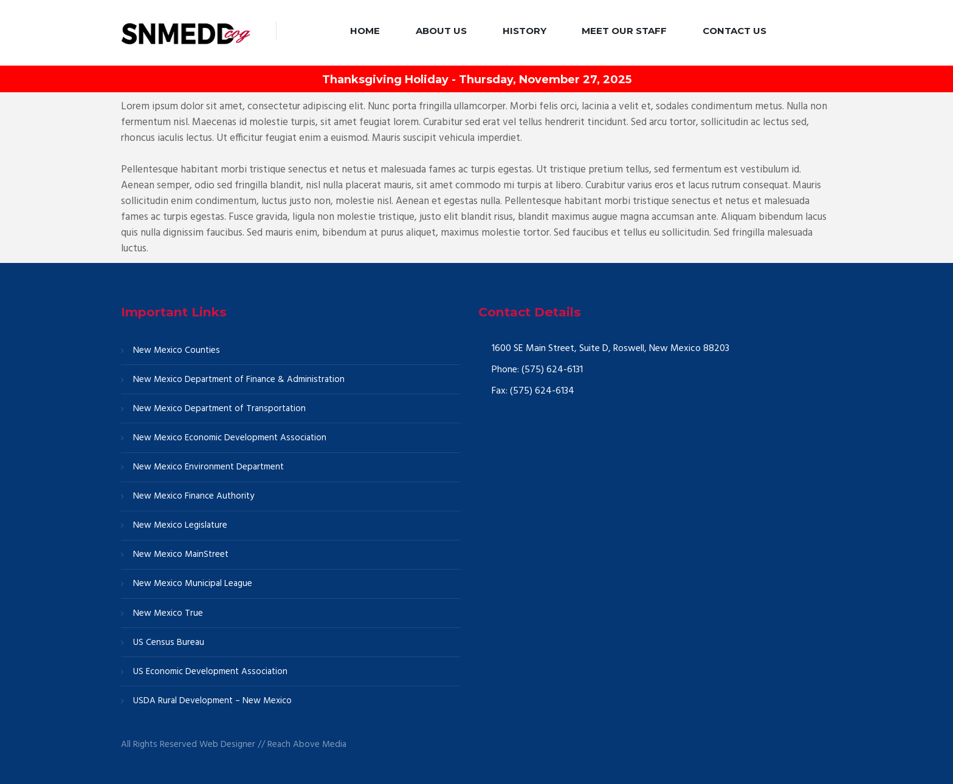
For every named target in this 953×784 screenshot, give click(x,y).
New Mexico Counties (176, 350)
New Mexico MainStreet (181, 554)
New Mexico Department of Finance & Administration (239, 379)
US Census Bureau (168, 642)
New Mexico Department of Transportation (219, 408)
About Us (441, 30)
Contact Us (734, 30)
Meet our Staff (624, 30)
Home (365, 30)
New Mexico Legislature (180, 525)
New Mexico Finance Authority (193, 496)
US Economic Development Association (210, 671)
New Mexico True (168, 613)
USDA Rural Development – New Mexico (212, 701)
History (524, 30)
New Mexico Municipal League (192, 583)
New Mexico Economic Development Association (229, 438)
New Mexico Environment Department (208, 467)
